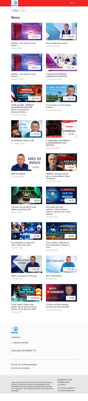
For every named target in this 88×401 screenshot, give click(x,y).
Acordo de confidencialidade (24, 364)
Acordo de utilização (20, 368)
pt (72, 3)
